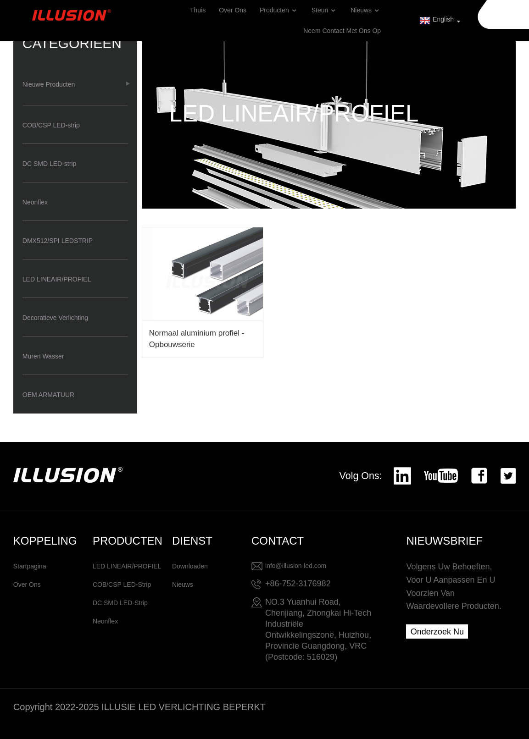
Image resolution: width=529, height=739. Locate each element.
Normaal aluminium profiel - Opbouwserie (196, 339)
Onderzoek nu (437, 631)
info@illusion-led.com (295, 565)
